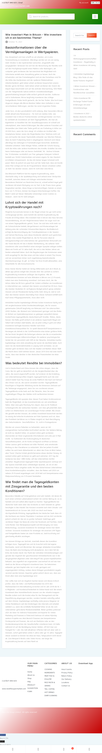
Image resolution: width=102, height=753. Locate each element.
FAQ (29, 682)
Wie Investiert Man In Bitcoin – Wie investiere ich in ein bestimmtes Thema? (33, 36)
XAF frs (51, 737)
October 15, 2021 (13, 42)
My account (83, 3)
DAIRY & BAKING (51, 695)
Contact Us (65, 686)
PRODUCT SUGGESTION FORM (32, 688)
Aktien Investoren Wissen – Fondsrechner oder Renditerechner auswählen (84, 89)
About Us (31, 675)
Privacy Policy (66, 673)
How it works (66, 669)
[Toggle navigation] (95, 16)
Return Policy (66, 676)
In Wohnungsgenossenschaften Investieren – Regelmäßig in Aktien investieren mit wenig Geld (84, 62)
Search (91, 35)
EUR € (51, 743)
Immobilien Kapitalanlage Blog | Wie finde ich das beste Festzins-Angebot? (83, 77)
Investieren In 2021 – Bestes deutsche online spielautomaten (82, 116)
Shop (29, 678)
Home (29, 672)
